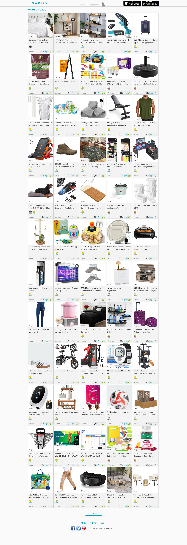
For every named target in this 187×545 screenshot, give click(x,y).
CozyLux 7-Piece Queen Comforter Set (90, 330)
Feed (102, 523)
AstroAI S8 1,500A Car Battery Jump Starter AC (40, 165)
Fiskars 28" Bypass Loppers (65, 81)
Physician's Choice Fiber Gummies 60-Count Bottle (143, 454)
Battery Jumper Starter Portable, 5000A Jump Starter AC (92, 373)
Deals (82, 4)
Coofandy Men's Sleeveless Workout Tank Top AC (144, 124)
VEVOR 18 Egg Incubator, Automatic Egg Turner (90, 248)
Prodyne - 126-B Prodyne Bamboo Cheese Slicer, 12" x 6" (92, 208)
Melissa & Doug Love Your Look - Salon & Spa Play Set (65, 124)
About (84, 523)
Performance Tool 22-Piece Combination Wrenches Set (39, 454)
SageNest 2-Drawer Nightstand (115, 289)
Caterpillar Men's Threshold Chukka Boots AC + (66, 166)
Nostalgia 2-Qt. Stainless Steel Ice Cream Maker (66, 330)
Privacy (93, 523)
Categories (94, 4)
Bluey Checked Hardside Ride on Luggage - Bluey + (39, 497)
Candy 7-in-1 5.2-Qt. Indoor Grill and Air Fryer (143, 248)
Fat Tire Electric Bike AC (64, 371)
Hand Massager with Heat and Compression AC (39, 413)
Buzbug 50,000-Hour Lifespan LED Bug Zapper (66, 289)
